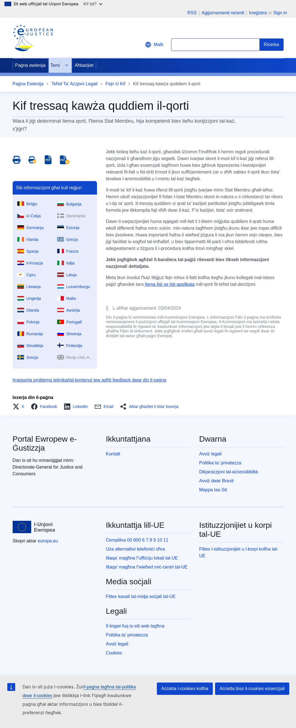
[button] (20, 406)
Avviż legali (210, 453)
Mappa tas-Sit (213, 489)
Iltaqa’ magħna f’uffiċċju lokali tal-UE (142, 558)
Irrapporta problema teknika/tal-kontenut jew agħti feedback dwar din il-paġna (89, 380)
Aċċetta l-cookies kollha (184, 688)
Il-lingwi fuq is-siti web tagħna (135, 626)
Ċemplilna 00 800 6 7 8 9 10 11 (137, 540)
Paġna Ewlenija (28, 83)
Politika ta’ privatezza (220, 462)
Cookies (114, 653)
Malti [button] (154, 44)
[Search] (271, 44)
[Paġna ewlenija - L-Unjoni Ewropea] (34, 527)
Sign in (280, 12)
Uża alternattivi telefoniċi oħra (135, 549)
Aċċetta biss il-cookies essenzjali (252, 688)
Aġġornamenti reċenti (223, 13)
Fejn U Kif (115, 83)
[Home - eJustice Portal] (33, 37)
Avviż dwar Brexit (216, 480)
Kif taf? (92, 3)
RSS (192, 13)
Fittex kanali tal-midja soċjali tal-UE (141, 596)
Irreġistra (258, 12)
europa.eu (48, 540)
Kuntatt (113, 453)
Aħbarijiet (84, 65)
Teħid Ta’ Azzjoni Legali (74, 83)
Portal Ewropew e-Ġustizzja (45, 443)
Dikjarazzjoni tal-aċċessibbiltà (228, 471)
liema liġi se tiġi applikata (170, 284)
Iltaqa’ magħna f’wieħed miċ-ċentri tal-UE (146, 567)
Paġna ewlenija (30, 65)
